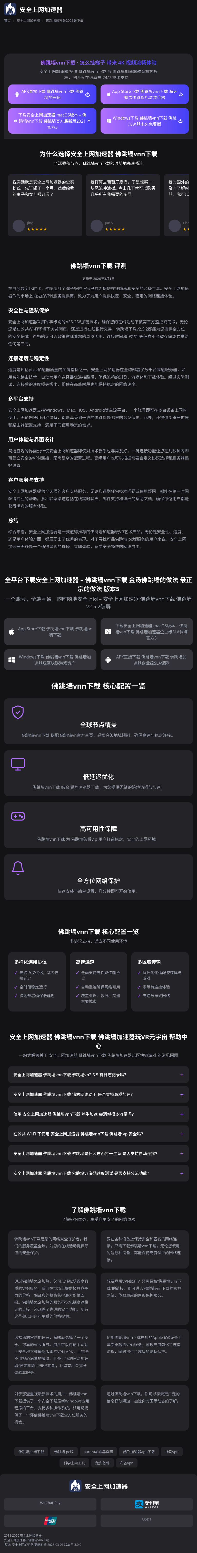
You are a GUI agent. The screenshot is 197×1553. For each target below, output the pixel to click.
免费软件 (102, 1463)
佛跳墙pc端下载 (31, 1451)
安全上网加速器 (28, 20)
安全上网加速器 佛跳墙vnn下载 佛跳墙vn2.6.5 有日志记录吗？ (70, 1075)
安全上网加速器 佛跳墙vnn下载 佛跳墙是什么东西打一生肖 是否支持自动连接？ (86, 1153)
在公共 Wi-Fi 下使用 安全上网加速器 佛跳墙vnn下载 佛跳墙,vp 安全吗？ (79, 1134)
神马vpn (171, 1451)
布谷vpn (126, 1463)
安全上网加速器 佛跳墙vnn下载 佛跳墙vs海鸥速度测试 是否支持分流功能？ (82, 1173)
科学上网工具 (74, 1463)
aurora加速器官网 (98, 1451)
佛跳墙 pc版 (64, 1451)
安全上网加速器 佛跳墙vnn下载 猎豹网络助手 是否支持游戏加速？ (74, 1094)
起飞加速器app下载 (139, 1451)
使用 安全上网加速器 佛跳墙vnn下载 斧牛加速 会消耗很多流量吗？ (74, 1114)
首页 (7, 20)
